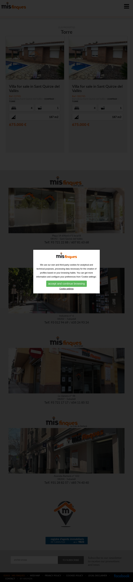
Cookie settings (66, 283)
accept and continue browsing (66, 278)
